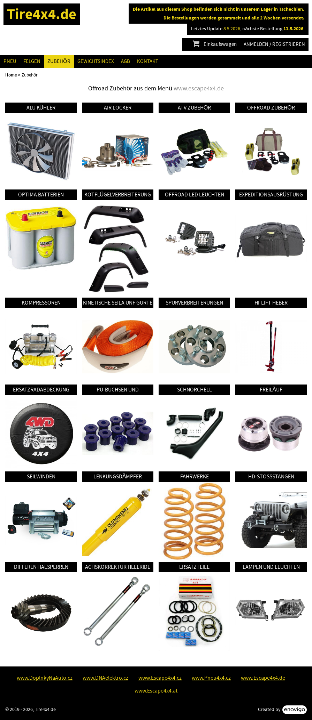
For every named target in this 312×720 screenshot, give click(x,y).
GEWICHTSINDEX (95, 61)
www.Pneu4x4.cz (211, 678)
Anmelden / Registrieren (274, 44)
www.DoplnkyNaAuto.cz (45, 678)
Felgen (31, 61)
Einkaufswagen (214, 44)
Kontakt (147, 61)
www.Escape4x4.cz (160, 678)
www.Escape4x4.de (263, 678)
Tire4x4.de (41, 14)
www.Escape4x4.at (156, 691)
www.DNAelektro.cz (105, 678)
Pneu (9, 61)
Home (11, 75)
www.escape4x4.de (199, 88)
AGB (125, 61)
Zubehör (58, 61)
